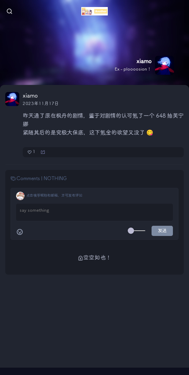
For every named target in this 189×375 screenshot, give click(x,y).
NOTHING (55, 179)
